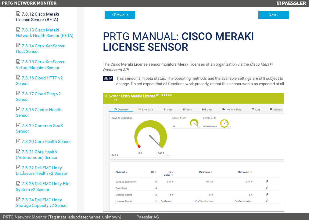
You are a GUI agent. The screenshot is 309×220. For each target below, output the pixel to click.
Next (272, 15)
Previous (121, 15)
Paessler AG (147, 217)
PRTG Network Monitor (25, 217)
